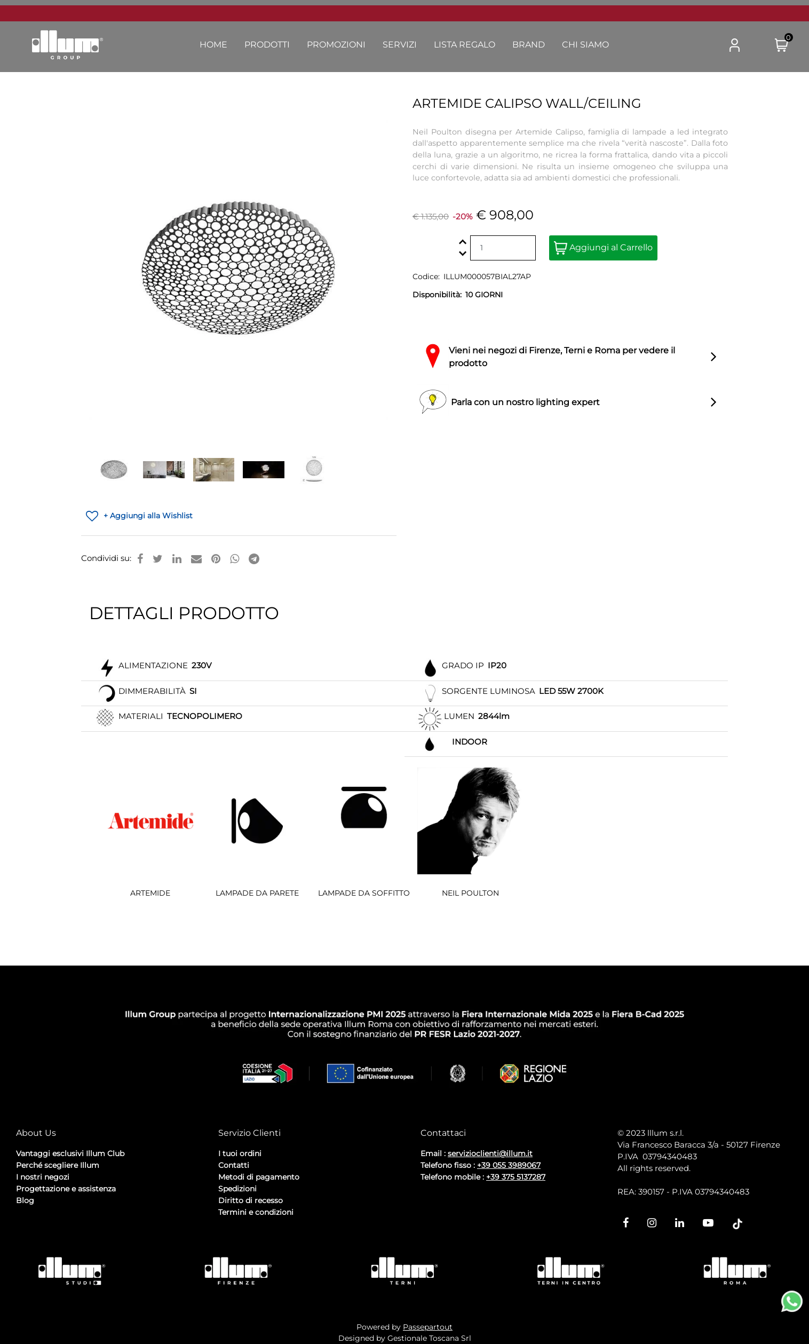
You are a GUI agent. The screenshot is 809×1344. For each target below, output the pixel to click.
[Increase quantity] (463, 242)
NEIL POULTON (470, 893)
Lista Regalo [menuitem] (464, 44)
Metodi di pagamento (258, 1177)
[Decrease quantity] (463, 253)
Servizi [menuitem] (400, 44)
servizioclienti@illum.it (490, 1153)
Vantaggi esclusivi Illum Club (70, 1153)
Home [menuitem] (213, 44)
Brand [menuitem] (528, 44)
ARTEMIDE (150, 893)
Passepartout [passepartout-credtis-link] (428, 1327)
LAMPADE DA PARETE (257, 893)
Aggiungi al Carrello (603, 248)
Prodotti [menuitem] (267, 44)
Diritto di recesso (250, 1200)
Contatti (233, 1165)
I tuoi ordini (239, 1153)
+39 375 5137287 (515, 1177)
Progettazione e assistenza (66, 1188)
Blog (25, 1200)
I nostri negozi (42, 1177)
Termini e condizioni (256, 1212)
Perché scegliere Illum (57, 1165)
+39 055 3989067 (509, 1165)
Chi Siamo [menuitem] (585, 44)
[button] (692, 45)
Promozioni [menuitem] (336, 44)
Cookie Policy (99, 1217)
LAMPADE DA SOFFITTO (364, 893)
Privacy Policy (43, 1217)
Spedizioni (237, 1188)
